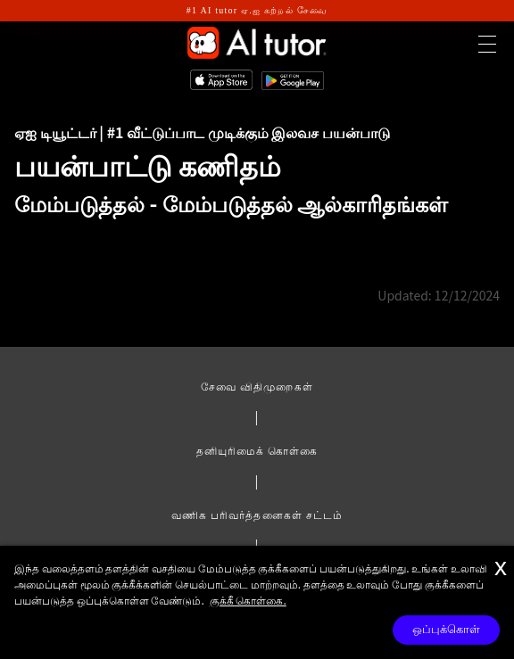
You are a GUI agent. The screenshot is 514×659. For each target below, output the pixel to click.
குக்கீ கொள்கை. (248, 599)
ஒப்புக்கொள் (446, 629)
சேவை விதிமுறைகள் (256, 385)
